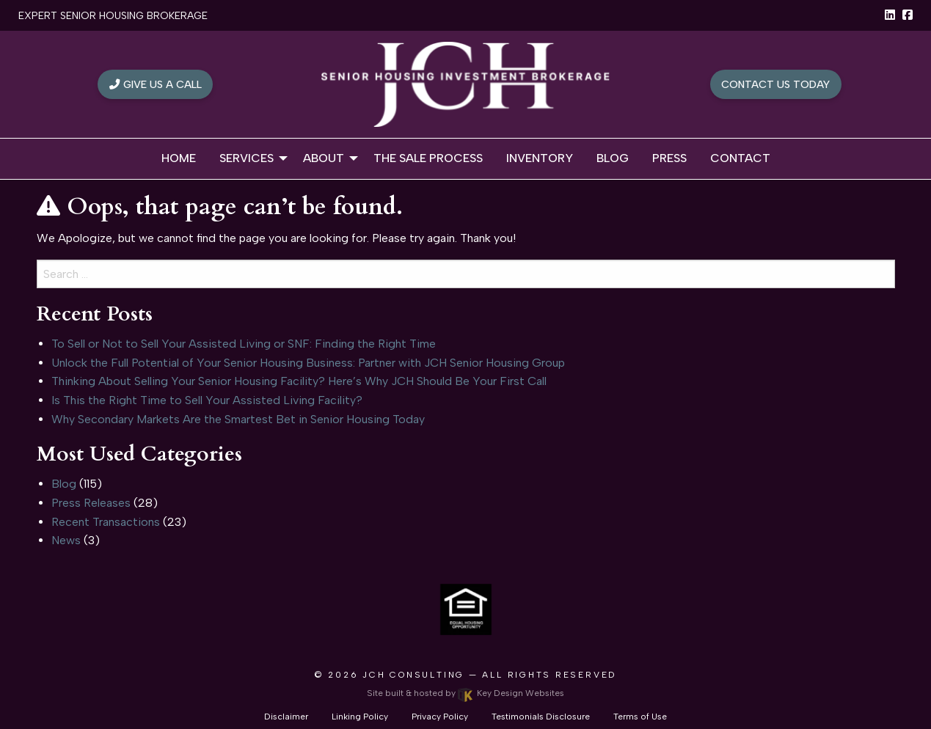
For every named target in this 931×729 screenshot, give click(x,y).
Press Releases (91, 503)
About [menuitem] (323, 158)
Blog (63, 484)
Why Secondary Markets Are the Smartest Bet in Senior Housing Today (238, 419)
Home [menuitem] (178, 158)
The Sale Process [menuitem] (428, 158)
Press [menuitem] (669, 158)
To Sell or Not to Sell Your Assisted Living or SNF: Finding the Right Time (243, 344)
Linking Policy (360, 716)
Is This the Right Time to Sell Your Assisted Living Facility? (206, 400)
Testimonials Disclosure (541, 716)
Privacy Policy (440, 716)
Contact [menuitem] (740, 158)
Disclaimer (286, 716)
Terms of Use (640, 716)
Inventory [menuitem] (539, 158)
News (66, 540)
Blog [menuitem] (612, 158)
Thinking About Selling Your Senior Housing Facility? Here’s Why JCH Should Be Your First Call (299, 381)
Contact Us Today (775, 84)
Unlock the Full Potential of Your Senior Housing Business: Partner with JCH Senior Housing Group (308, 363)
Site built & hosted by (465, 693)
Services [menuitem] (246, 158)
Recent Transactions (105, 522)
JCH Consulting (413, 675)
